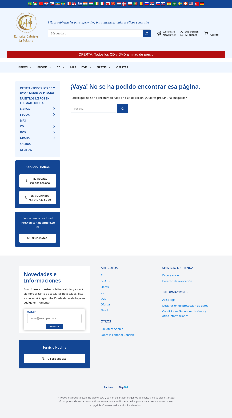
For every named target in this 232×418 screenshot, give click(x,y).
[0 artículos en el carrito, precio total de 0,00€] (206, 33)
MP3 (73, 67)
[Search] (147, 33)
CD (62, 67)
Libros (26, 67)
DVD (87, 67)
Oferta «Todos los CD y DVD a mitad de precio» (37, 90)
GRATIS (105, 67)
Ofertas (122, 67)
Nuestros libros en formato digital (35, 101)
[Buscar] (122, 108)
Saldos (25, 144)
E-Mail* (31, 312)
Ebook (45, 67)
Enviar (54, 326)
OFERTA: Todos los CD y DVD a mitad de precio (115, 54)
